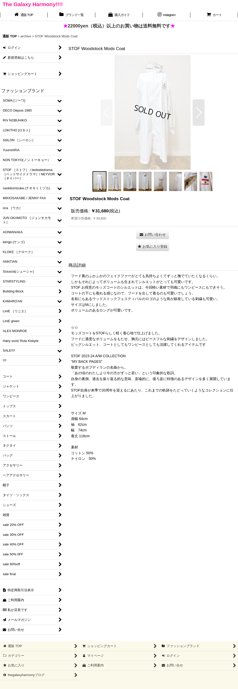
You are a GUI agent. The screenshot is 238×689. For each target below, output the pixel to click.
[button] (107, 112)
